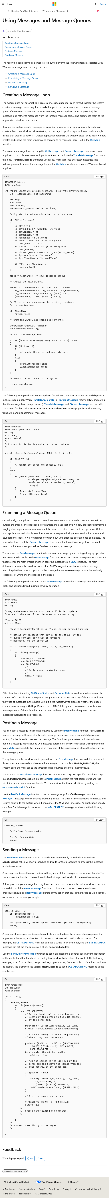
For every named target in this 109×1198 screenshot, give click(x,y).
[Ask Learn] (98, 11)
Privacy (66, 1189)
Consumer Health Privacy (87, 1189)
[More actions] (104, 11)
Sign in (103, 3)
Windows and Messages (53, 10)
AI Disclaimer (8, 1189)
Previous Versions (26, 1189)
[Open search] (96, 4)
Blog (41, 1189)
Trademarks (23, 1193)
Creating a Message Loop (17, 43)
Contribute (54, 1189)
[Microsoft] (54, 4)
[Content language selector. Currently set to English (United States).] (16, 1181)
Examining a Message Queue (18, 47)
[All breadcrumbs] (5, 11)
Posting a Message (13, 51)
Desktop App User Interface (24, 10)
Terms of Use (8, 1193)
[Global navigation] (3, 4)
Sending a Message (14, 55)
